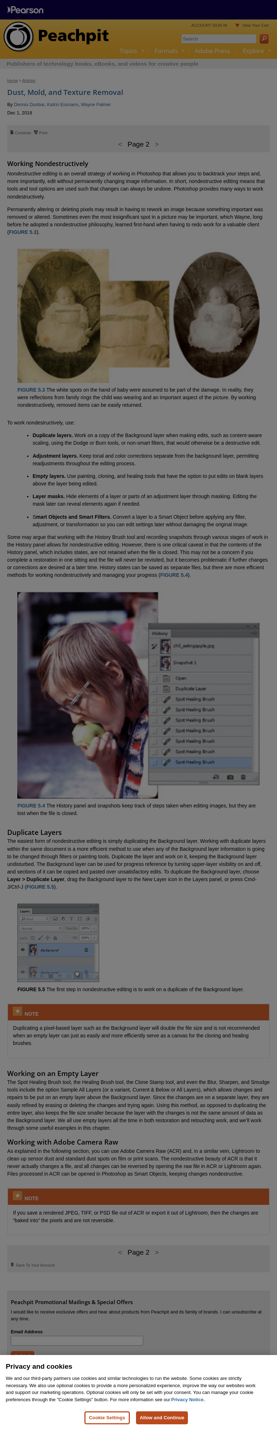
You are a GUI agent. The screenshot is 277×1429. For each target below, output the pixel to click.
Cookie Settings (107, 1417)
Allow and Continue (162, 1417)
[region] (138, 1392)
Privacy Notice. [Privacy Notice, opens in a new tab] (188, 1399)
